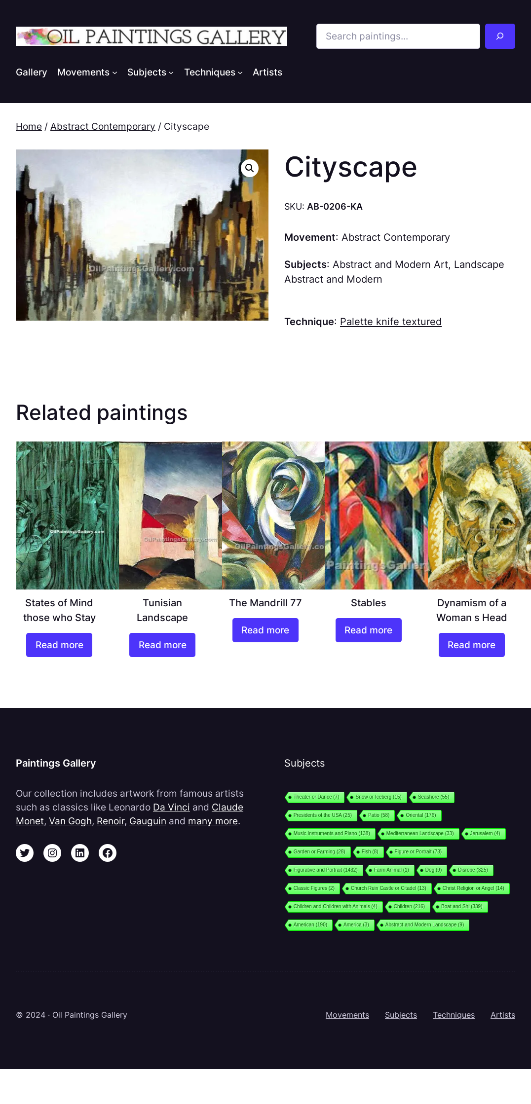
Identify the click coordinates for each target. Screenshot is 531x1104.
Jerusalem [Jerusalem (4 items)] (485, 833)
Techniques (454, 1015)
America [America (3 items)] (356, 924)
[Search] (500, 36)
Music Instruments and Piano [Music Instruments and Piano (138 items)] (332, 833)
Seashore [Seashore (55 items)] (433, 797)
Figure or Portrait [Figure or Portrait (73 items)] (418, 851)
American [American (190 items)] (310, 924)
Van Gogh (70, 820)
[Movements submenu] (114, 71)
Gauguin (147, 820)
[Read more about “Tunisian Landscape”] (162, 645)
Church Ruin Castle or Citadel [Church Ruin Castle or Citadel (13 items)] (388, 888)
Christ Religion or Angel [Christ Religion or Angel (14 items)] (473, 888)
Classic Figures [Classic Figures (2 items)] (314, 888)
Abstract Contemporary (102, 126)
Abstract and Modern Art (390, 264)
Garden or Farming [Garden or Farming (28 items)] (319, 851)
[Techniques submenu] (240, 71)
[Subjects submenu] (171, 71)
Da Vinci (171, 807)
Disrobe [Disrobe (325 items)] (473, 870)
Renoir (110, 820)
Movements (347, 1015)
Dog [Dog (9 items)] (433, 870)
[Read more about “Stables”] (369, 630)
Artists (503, 1015)
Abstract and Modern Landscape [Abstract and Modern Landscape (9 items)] (424, 924)
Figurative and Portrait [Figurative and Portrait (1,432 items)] (326, 870)
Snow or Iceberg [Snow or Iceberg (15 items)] (378, 797)
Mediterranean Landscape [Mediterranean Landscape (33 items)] (420, 833)
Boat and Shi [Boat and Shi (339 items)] (461, 906)
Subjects (401, 1015)
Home (29, 126)
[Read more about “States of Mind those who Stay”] (59, 645)
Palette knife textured (391, 321)
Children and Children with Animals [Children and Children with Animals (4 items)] (336, 906)
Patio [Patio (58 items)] (378, 815)
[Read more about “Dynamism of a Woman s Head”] (472, 645)
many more (213, 820)
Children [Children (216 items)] (409, 906)
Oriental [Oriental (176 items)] (421, 815)
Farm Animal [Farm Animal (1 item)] (391, 870)
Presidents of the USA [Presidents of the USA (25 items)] (323, 815)
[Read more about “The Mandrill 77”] (265, 630)
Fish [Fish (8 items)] (370, 851)
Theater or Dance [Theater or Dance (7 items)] (317, 797)
